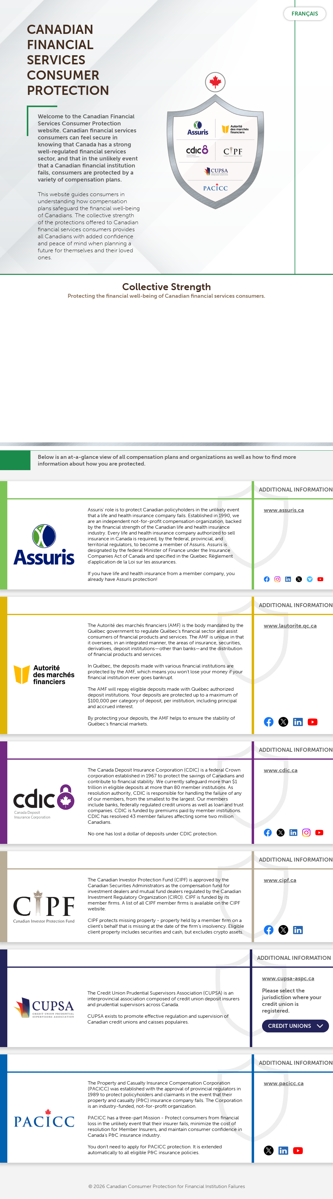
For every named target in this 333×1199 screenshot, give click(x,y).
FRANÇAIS (305, 13)
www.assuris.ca (284, 510)
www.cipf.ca (280, 880)
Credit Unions (295, 1026)
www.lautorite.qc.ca (290, 625)
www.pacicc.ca (284, 1083)
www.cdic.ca (281, 770)
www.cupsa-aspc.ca (288, 978)
